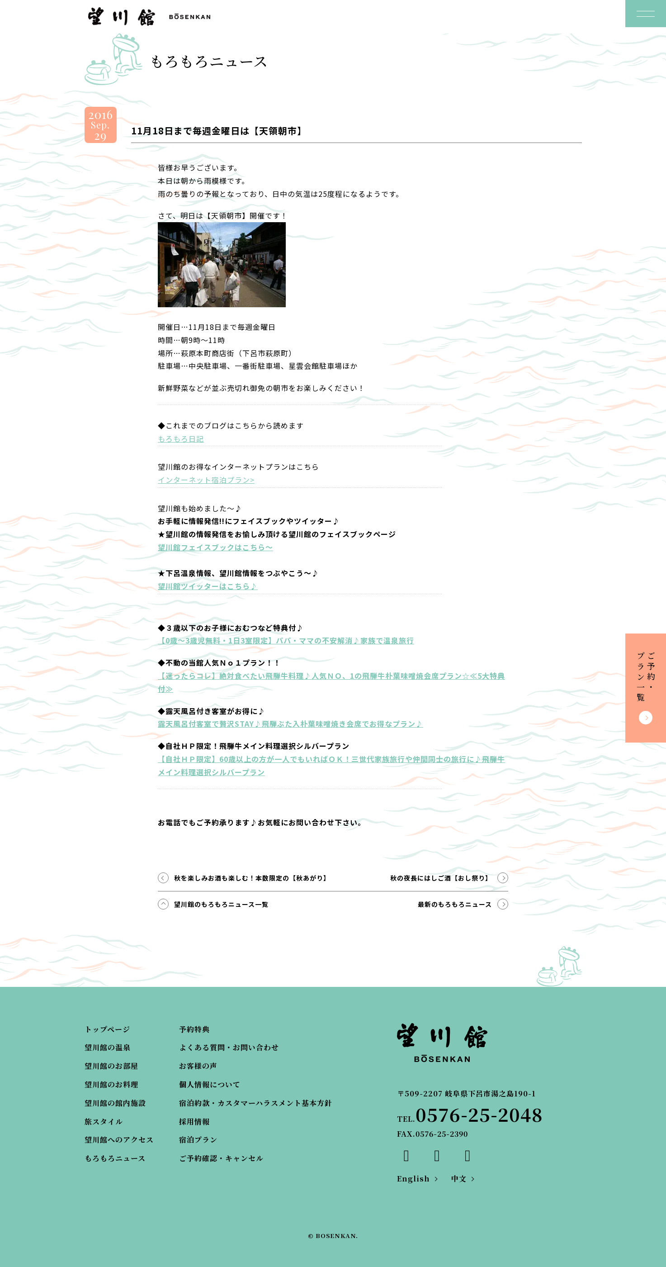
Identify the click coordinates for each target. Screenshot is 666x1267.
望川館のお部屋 (111, 1066)
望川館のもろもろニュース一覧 (221, 904)
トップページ (107, 1029)
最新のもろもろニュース (455, 904)
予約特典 (194, 1029)
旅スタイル (104, 1121)
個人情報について (210, 1084)
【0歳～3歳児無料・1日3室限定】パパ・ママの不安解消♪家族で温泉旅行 (286, 640)
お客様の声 (198, 1066)
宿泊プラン (198, 1139)
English (413, 1178)
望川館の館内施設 (115, 1103)
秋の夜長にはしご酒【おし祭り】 (441, 877)
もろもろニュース (115, 1158)
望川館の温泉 (108, 1047)
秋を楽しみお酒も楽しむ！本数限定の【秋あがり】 (252, 877)
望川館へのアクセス (119, 1139)
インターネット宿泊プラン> (206, 479)
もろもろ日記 (181, 438)
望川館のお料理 (111, 1084)
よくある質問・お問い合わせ (229, 1047)
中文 (459, 1178)
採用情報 (194, 1121)
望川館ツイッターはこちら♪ (208, 586)
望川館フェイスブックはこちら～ (215, 547)
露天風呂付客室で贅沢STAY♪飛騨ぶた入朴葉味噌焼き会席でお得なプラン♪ (290, 723)
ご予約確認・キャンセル (221, 1158)
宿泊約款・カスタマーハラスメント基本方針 (255, 1103)
